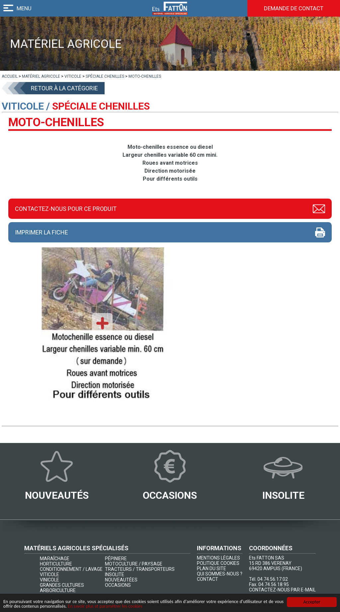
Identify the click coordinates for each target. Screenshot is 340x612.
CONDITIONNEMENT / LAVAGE (71, 569)
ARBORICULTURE (58, 590)
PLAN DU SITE (211, 568)
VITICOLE (49, 574)
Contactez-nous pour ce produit (66, 208)
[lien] (10, 76)
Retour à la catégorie (64, 88)
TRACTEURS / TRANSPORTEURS (140, 569)
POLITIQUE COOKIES (218, 563)
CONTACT (207, 579)
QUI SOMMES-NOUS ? (219, 573)
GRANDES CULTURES (62, 585)
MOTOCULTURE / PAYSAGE (133, 564)
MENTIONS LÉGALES (218, 558)
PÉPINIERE (116, 558)
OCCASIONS (118, 585)
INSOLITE (114, 574)
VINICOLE (49, 579)
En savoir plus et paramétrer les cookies (105, 607)
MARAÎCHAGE (54, 558)
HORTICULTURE (56, 564)
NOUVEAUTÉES (121, 579)
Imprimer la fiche (41, 232)
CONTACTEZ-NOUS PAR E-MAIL (282, 589)
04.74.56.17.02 (272, 579)
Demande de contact (293, 8)
